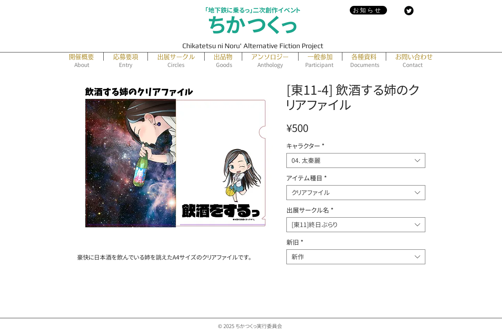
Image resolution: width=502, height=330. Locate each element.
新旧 (294, 242)
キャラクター (305, 146)
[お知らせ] (368, 10)
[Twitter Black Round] (409, 10)
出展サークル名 (309, 210)
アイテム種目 (306, 178)
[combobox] (355, 160)
